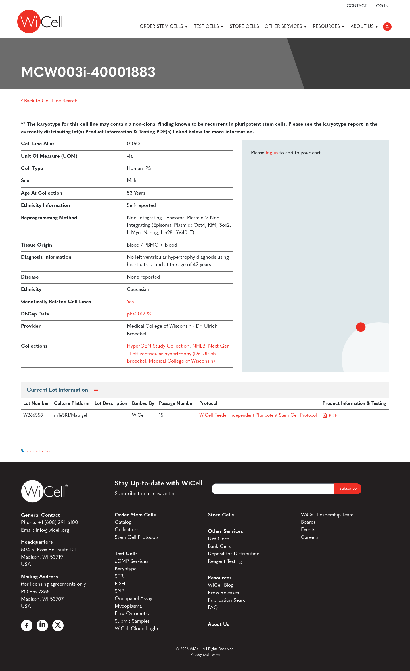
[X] (58, 625)
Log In (381, 6)
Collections (127, 529)
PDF (333, 416)
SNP (119, 591)
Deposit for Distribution (234, 554)
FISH (120, 584)
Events (308, 529)
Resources (329, 26)
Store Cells (244, 26)
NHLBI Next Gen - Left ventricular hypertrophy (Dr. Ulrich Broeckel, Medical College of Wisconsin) (178, 354)
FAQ (213, 607)
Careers (309, 537)
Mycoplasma (128, 606)
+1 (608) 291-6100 (58, 522)
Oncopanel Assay (133, 598)
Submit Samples (132, 621)
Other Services (286, 26)
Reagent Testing (225, 561)
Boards (308, 522)
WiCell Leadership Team (327, 515)
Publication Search (228, 600)
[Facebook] (26, 625)
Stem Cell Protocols (136, 537)
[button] (387, 26)
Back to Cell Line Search (49, 101)
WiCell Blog (220, 585)
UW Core (218, 539)
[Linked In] (42, 625)
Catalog (123, 522)
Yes (130, 302)
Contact (357, 6)
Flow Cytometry (132, 613)
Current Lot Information (57, 390)
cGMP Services (131, 561)
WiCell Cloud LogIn (136, 628)
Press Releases (223, 593)
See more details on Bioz (370, 450)
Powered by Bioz (36, 451)
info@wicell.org (52, 530)
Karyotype (126, 569)
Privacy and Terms (205, 655)
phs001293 (139, 314)
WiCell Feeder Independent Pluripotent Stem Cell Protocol (258, 415)
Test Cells (209, 26)
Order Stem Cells (164, 26)
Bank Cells (219, 546)
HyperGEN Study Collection (158, 346)
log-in (272, 153)
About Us (365, 26)
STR (119, 576)
